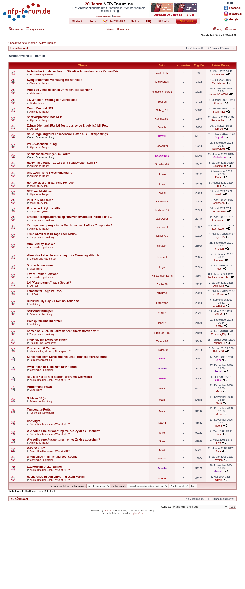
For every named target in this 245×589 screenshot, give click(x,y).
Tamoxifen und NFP (40, 108)
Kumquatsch (162, 118)
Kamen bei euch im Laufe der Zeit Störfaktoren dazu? (63, 331)
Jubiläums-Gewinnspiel (118, 29)
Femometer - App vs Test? (44, 291)
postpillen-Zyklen (39, 186)
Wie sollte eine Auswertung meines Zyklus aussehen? (63, 431)
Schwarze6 (162, 145)
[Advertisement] (122, 555)
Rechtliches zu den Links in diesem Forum (56, 476)
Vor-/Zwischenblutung (42, 144)
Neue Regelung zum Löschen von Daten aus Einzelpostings (67, 134)
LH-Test (34, 129)
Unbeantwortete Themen (22, 42)
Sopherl (162, 101)
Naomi (162, 422)
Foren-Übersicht (19, 48)
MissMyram (162, 81)
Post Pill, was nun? (40, 199)
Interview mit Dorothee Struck (47, 339)
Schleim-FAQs (36, 398)
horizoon (162, 245)
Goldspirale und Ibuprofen (44, 321)
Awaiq (162, 192)
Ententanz (162, 302)
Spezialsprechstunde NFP (44, 117)
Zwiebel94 (162, 341)
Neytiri (162, 135)
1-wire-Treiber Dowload (42, 274)
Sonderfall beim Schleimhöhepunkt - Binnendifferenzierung (67, 356)
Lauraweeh (162, 218)
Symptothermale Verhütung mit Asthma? (54, 80)
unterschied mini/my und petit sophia (52, 456)
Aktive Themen (47, 42)
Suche (230, 29)
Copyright (33, 421)
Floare (162, 174)
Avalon (162, 458)
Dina (162, 358)
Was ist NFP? (36, 448)
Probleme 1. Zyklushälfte (43, 208)
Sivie (162, 432)
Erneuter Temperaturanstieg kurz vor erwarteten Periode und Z (69, 217)
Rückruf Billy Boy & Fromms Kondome (53, 301)
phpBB (107, 510)
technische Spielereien (42, 74)
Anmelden (16, 29)
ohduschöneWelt (162, 91)
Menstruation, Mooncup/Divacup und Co (51, 351)
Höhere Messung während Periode (50, 182)
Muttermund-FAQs (39, 386)
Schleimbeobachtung (41, 314)
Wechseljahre (37, 103)
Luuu (162, 184)
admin (162, 478)
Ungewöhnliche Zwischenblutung (49, 172)
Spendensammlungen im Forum (48, 154)
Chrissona (162, 201)
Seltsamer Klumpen (40, 311)
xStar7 (162, 312)
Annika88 (162, 284)
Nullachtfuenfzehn (162, 275)
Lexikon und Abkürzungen (44, 466)
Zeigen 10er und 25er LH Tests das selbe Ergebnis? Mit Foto (67, 125)
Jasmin (162, 368)
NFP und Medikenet (40, 191)
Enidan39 (162, 349)
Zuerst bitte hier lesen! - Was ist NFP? (50, 380)
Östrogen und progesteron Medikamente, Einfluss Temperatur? (70, 225)
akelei (162, 378)
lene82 (162, 322)
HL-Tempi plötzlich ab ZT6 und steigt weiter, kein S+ (62, 162)
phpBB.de (138, 513)
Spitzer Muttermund (40, 265)
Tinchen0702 (161, 210)
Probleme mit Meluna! (42, 348)
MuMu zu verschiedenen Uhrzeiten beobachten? (59, 90)
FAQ (217, 29)
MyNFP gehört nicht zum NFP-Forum (52, 366)
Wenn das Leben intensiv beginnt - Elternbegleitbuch (63, 255)
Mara (162, 388)
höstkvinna (162, 155)
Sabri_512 (162, 110)
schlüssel (162, 292)
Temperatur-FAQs (39, 409)
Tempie (162, 127)
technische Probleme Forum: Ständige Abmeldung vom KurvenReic (73, 71)
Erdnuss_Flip (162, 332)
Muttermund (36, 93)
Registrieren (35, 29)
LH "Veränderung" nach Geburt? (49, 282)
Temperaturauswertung (42, 220)
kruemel (162, 257)
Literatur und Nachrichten (43, 258)
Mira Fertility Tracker (41, 244)
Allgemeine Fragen (39, 83)
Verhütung (35, 304)
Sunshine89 (162, 164)
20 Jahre (93, 4)
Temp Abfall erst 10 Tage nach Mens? (52, 234)
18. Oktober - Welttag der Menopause (52, 100)
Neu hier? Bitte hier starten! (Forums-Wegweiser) (60, 376)
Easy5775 (162, 235)
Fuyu (162, 267)
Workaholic (162, 73)
